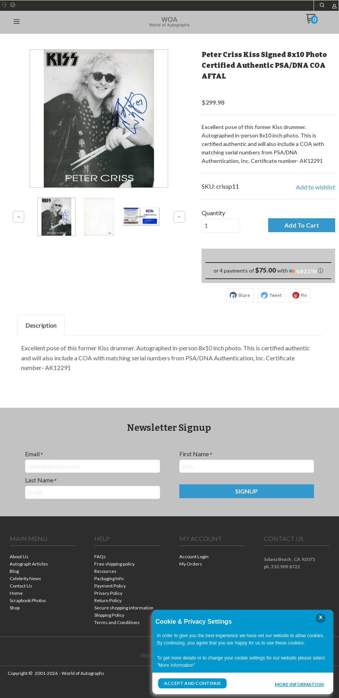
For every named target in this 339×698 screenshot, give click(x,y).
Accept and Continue (192, 683)
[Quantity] (221, 226)
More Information (299, 684)
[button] (16, 22)
